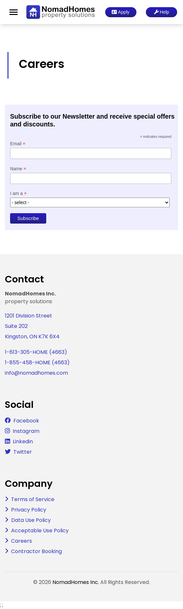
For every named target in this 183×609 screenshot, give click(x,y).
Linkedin (23, 441)
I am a (18, 193)
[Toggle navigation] (13, 12)
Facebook (26, 420)
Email (17, 144)
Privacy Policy (28, 509)
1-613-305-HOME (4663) (36, 352)
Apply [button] (120, 12)
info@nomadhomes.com (36, 373)
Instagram (26, 431)
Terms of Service (32, 499)
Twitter (22, 452)
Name (18, 169)
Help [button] (161, 12)
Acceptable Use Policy (40, 530)
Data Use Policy (31, 520)
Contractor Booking (36, 551)
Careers (21, 541)
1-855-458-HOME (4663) (37, 362)
